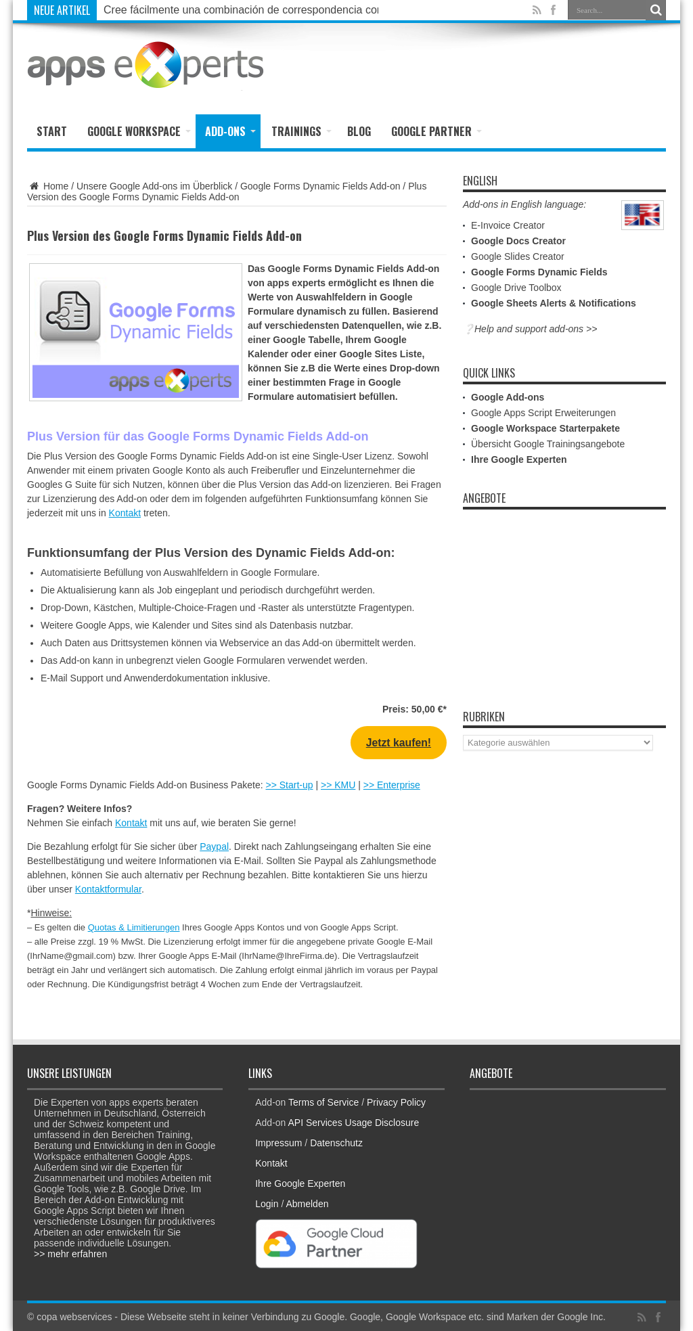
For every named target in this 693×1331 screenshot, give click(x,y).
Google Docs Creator (518, 240)
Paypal (214, 846)
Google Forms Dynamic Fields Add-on (320, 186)
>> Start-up (289, 785)
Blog (359, 131)
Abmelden (307, 1203)
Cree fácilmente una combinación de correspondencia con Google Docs (276, 10)
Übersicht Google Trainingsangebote (548, 443)
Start (52, 131)
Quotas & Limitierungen (134, 927)
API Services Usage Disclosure (354, 1122)
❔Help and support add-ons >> (530, 328)
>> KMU (338, 785)
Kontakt (125, 512)
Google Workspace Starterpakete (545, 428)
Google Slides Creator (517, 256)
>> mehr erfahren (70, 1253)
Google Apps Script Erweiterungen (543, 412)
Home (47, 186)
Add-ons (230, 131)
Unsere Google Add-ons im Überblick (154, 186)
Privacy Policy (396, 1102)
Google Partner (436, 131)
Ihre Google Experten (519, 459)
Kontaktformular (108, 889)
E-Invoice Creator (508, 225)
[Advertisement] (507, 65)
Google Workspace (139, 131)
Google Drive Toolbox (516, 287)
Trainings (301, 131)
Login (266, 1203)
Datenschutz (336, 1142)
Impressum (278, 1142)
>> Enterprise (391, 785)
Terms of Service (323, 1102)
